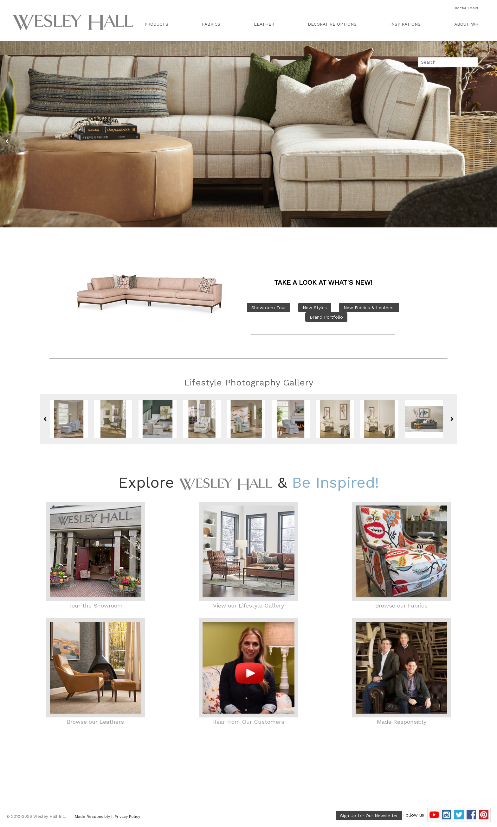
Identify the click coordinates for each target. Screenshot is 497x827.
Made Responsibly (92, 816)
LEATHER (264, 24)
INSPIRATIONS (405, 24)
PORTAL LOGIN (466, 8)
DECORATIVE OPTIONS (332, 24)
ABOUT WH (466, 24)
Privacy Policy (127, 816)
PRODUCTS (156, 24)
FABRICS (211, 24)
